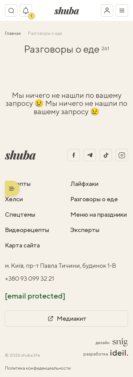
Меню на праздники (98, 214)
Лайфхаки (84, 183)
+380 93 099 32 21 (29, 278)
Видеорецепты (27, 229)
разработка (105, 353)
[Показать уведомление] (26, 10)
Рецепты (18, 183)
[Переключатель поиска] (11, 10)
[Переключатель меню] (122, 10)
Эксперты (84, 229)
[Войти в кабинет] (107, 10)
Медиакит (66, 318)
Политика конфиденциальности (38, 368)
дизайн (112, 342)
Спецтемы (20, 214)
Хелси (14, 199)
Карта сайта (22, 245)
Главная (13, 33)
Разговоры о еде (94, 199)
